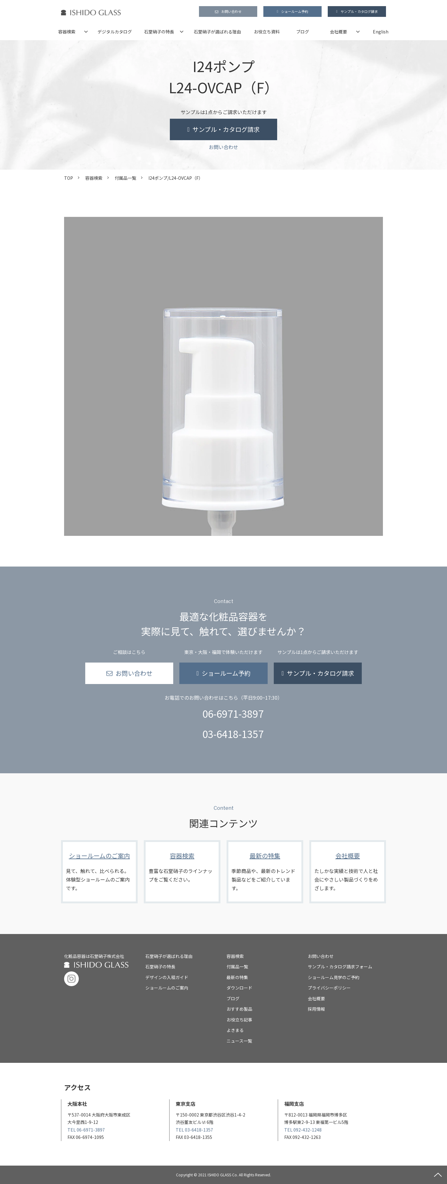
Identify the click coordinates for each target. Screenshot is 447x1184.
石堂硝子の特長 (159, 32)
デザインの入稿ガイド (166, 977)
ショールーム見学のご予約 (333, 977)
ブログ (302, 32)
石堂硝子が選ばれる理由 (217, 32)
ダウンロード (239, 988)
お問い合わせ (231, 11)
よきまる (235, 1030)
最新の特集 (264, 871)
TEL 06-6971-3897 (86, 1130)
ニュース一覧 (239, 1041)
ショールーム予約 (294, 11)
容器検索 (66, 32)
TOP (68, 178)
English (380, 32)
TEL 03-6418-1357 (194, 1130)
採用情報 (316, 1009)
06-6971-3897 (233, 713)
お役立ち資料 (267, 32)
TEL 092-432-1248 (303, 1130)
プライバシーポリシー (329, 988)
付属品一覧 (125, 178)
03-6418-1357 (233, 734)
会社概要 (338, 32)
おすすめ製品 (239, 1009)
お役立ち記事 (239, 1020)
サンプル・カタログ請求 (359, 11)
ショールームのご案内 (99, 871)
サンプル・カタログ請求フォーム (340, 966)
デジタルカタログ (114, 32)
